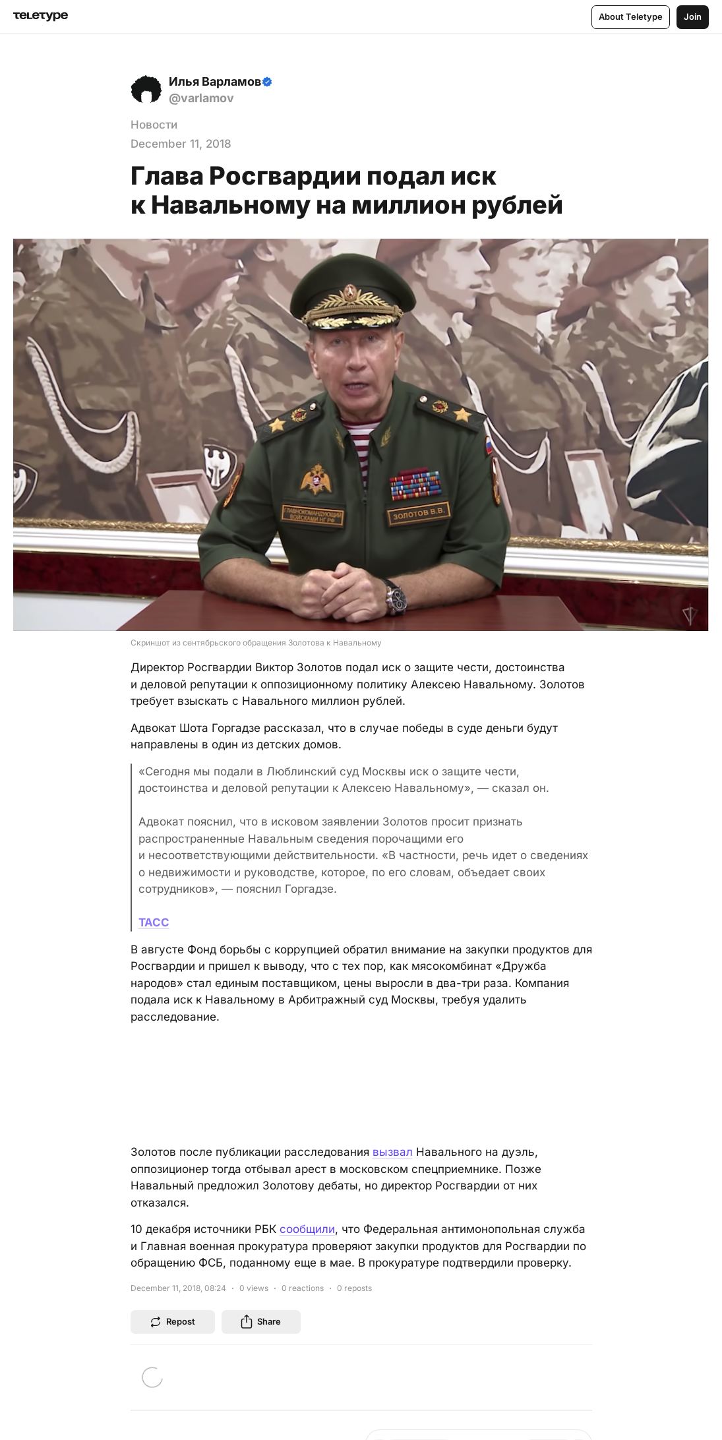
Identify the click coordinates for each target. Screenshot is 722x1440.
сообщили (307, 1229)
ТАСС (153, 922)
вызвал (393, 1151)
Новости (154, 124)
